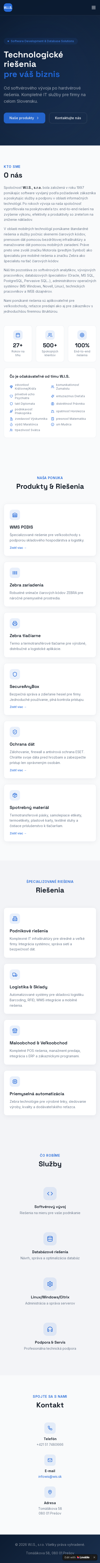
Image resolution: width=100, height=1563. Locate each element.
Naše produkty (24, 120)
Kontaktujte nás (68, 120)
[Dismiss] (94, 1557)
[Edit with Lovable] (77, 1557)
